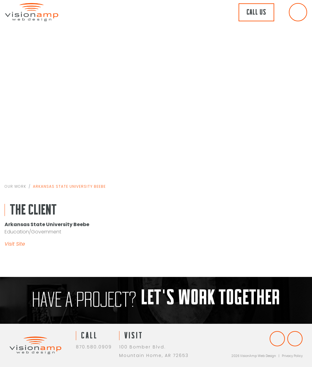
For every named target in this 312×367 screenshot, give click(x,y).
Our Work (15, 187)
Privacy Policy (292, 356)
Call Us (256, 12)
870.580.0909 (94, 347)
